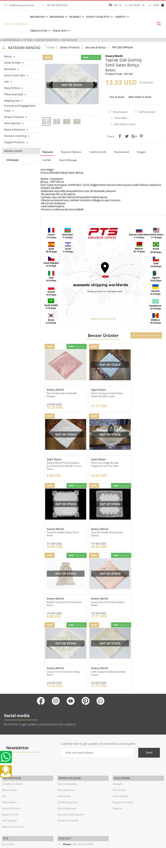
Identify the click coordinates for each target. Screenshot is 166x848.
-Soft (83, 843)
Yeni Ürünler (69, 39)
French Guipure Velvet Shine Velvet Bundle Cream (103, 395)
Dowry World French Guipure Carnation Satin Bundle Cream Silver (142, 397)
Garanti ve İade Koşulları (70, 741)
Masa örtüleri (9, 717)
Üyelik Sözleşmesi (67, 729)
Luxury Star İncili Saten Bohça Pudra (99, 531)
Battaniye (10, 69)
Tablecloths (38, 30)
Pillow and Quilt (13, 94)
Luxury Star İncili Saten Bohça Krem (139, 531)
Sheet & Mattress (14, 129)
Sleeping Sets (12, 100)
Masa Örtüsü (12, 88)
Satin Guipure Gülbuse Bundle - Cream (59, 599)
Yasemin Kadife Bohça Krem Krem (103, 463)
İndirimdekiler (11, 39)
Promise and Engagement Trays (19, 108)
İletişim (27, 39)
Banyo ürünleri (10, 741)
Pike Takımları (12, 123)
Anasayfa (118, 711)
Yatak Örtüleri (12, 62)
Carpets (120, 17)
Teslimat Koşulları (67, 711)
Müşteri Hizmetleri (47, 39)
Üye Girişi (7, 776)
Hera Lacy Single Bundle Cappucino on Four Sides (61, 463)
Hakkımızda (63, 723)
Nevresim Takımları (13, 754)
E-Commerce (94, 843)
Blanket (75, 17)
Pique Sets (60, 30)
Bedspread (57, 17)
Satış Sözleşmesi (66, 735)
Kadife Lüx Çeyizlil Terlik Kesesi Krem (60, 531)
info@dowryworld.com (21, 5)
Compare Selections (146, 340)
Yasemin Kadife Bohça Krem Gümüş (142, 463)
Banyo (8, 56)
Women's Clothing (15, 135)
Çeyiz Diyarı (94, 390)
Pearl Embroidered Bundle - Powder (62, 395)
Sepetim (117, 735)
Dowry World (55, 390)
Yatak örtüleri (9, 729)
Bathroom (37, 17)
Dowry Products (14, 117)
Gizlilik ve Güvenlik (67, 747)
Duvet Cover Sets (98, 17)
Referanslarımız (66, 717)
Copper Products (14, 142)
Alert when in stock (140, 96)
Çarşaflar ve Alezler (12, 711)
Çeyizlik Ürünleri (11, 735)
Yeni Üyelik (8, 770)
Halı (6, 81)
